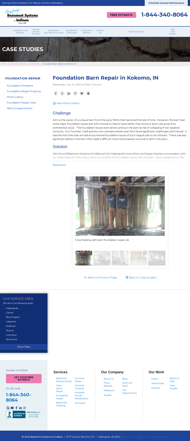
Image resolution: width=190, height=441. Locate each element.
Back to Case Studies (141, 275)
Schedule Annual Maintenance (166, 2)
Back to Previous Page (100, 275)
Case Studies (174, 385)
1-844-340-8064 (164, 15)
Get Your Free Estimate (24, 376)
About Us (127, 31)
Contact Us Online (17, 369)
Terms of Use (149, 434)
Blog (124, 377)
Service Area (147, 31)
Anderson (11, 324)
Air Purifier (80, 401)
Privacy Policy (131, 434)
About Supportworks (19, 106)
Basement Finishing (89, 31)
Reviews (155, 386)
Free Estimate (120, 15)
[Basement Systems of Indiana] (21, 15)
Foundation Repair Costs (21, 100)
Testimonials (157, 381)
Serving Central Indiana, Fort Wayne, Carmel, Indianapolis (32, 3)
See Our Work (169, 31)
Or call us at (13, 386)
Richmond (11, 337)
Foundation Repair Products (24, 89)
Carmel (9, 311)
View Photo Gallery (66, 101)
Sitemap (163, 434)
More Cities (23, 345)
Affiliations (109, 388)
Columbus (11, 333)
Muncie (10, 328)
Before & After (174, 378)
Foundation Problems (20, 84)
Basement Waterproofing (67, 31)
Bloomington (13, 315)
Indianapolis (12, 306)
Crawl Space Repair (42, 31)
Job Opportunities (129, 390)
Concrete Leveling (79, 385)
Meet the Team (127, 382)
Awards (107, 393)
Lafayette (11, 319)
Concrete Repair (108, 31)
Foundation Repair (21, 31)
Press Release (108, 382)
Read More (59, 163)
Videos (154, 377)
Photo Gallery (15, 95)
